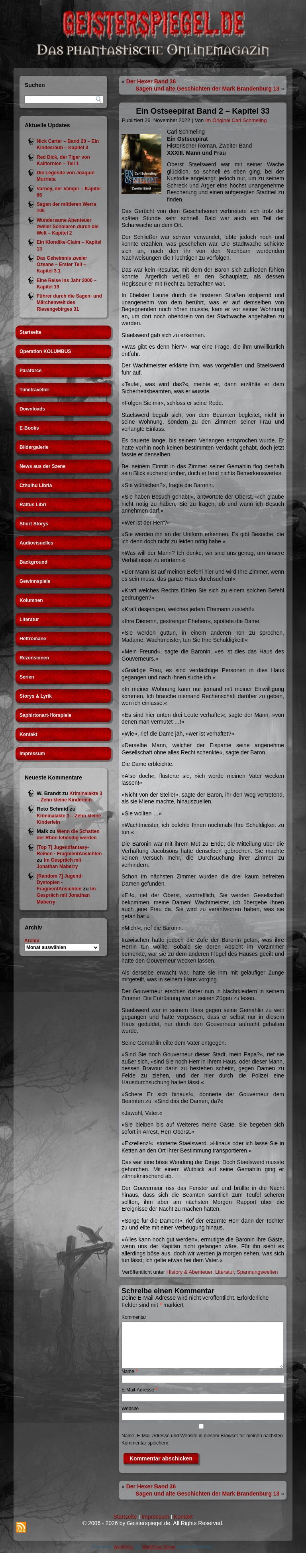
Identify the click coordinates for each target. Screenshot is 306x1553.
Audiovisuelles (36, 543)
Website (130, 1408)
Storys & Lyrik (36, 696)
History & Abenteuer (189, 1272)
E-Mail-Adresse (139, 1390)
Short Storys (34, 524)
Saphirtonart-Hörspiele (45, 715)
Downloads (32, 409)
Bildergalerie (34, 447)
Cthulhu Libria (36, 485)
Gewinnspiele (35, 581)
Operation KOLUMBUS (45, 351)
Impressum (32, 753)
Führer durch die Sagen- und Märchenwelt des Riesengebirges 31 (69, 302)
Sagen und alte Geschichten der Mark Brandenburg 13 (207, 88)
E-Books (29, 428)
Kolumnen (31, 600)
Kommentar (134, 1317)
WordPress (123, 1547)
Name (129, 1371)
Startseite (30, 332)
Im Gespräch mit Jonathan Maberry (66, 895)
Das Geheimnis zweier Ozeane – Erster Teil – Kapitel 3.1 (62, 264)
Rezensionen (34, 658)
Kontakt (28, 734)
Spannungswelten (257, 1272)
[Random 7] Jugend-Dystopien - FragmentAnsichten (60, 882)
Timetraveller (34, 390)
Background (33, 562)
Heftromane (33, 638)
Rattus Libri (33, 504)
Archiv (31, 940)
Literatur (29, 619)
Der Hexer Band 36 (151, 81)
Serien (27, 677)
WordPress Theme (158, 1547)
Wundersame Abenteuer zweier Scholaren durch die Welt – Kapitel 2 (67, 226)
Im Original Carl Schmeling (236, 120)
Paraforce (30, 370)
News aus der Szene (42, 466)
